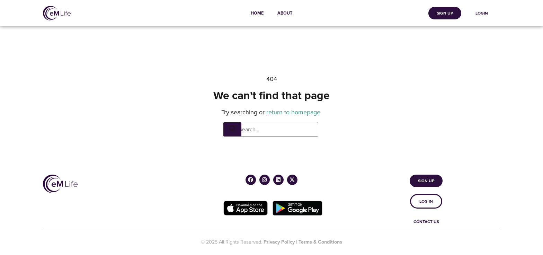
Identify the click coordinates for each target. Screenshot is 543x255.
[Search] (232, 129)
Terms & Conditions (320, 241)
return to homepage (293, 112)
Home (257, 13)
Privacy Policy (279, 241)
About (284, 13)
